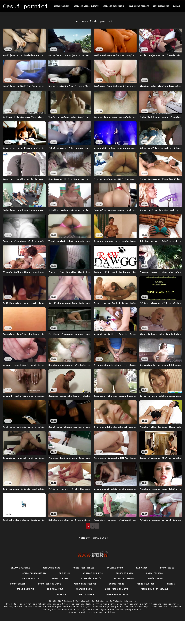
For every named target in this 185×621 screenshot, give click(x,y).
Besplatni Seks (51, 567)
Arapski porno (84, 589)
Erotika (61, 594)
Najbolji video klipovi (86, 6)
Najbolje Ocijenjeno (113, 6)
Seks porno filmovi (116, 589)
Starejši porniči (91, 578)
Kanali (176, 6)
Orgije (171, 583)
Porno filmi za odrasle (154, 589)
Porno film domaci (83, 567)
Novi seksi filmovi (139, 6)
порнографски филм (117, 594)
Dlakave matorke (20, 567)
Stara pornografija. (34, 573)
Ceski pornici (80, 612)
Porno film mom (146, 583)
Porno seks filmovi (49, 583)
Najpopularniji (62, 6)
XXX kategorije (161, 6)
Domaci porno (116, 583)
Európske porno (125, 573)
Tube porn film (31, 578)
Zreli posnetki (25, 589)
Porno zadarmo (60, 578)
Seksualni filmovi (125, 578)
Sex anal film (55, 589)
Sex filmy (64, 573)
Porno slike (167, 567)
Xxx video (142, 567)
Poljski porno (115, 567)
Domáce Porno (155, 578)
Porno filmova (154, 573)
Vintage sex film (93, 573)
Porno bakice (18, 583)
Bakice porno (86, 594)
